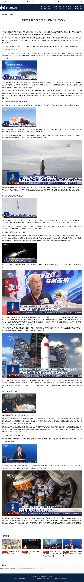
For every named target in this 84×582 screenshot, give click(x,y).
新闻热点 (12, 15)
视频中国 (4, 15)
